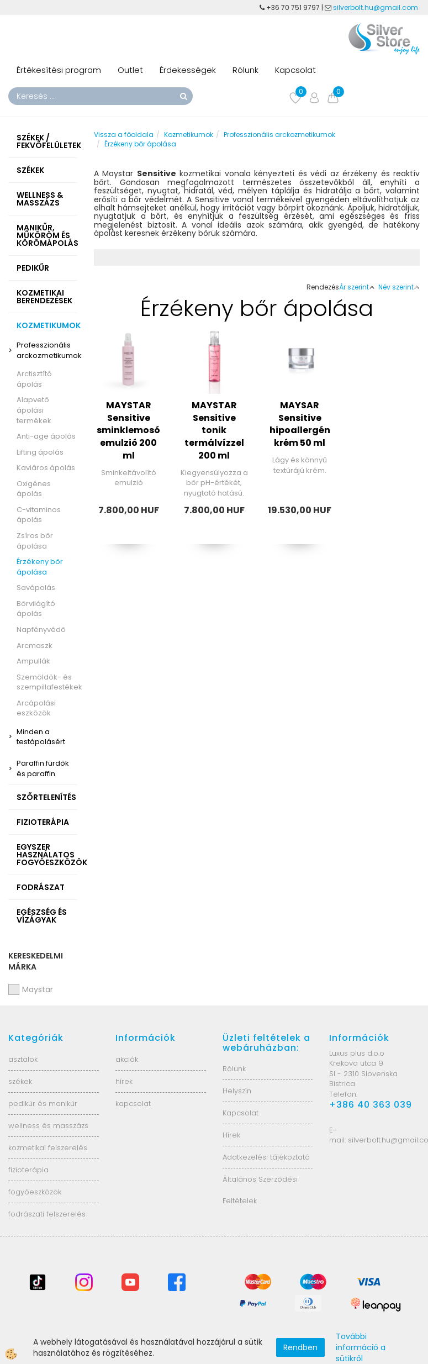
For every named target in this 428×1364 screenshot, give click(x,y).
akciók (126, 1059)
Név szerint (399, 287)
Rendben (300, 1347)
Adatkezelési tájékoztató (266, 1157)
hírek (124, 1081)
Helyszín (237, 1091)
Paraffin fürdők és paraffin (43, 768)
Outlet (130, 70)
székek (20, 1081)
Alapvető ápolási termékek (34, 409)
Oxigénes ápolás (34, 488)
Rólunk (245, 70)
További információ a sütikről (360, 1347)
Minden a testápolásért (41, 736)
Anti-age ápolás (46, 436)
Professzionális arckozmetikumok (47, 350)
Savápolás (36, 587)
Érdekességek (188, 70)
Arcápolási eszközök (36, 708)
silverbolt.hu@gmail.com (376, 7)
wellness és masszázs (48, 1125)
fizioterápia (28, 1170)
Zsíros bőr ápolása (35, 540)
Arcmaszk (34, 645)
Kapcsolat (295, 70)
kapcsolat (133, 1103)
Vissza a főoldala (124, 134)
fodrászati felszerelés (47, 1214)
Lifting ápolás (40, 452)
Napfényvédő (41, 629)
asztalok (23, 1059)
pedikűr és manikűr (42, 1103)
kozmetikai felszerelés (47, 1147)
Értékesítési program (59, 70)
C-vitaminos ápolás (39, 514)
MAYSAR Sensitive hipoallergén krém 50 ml (300, 424)
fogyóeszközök (34, 1192)
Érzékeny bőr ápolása (40, 566)
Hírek (231, 1135)
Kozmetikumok (188, 134)
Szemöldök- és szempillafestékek (47, 682)
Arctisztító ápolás (34, 378)
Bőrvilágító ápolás (36, 608)
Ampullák (33, 661)
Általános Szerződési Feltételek (260, 1190)
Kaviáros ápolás (46, 467)
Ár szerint (357, 287)
